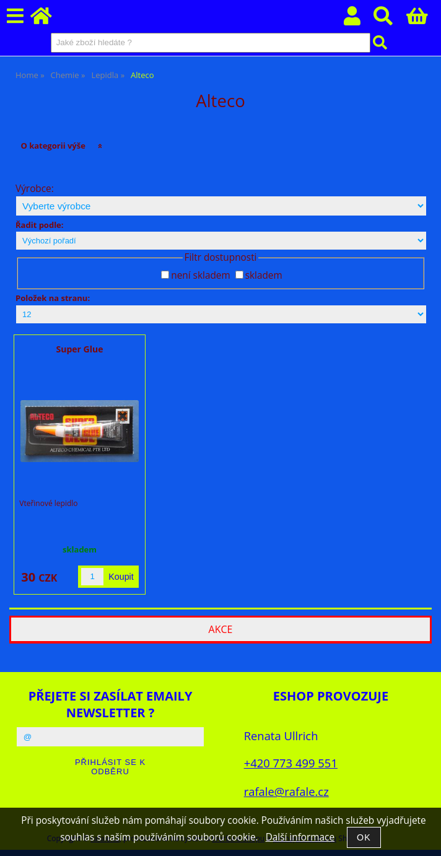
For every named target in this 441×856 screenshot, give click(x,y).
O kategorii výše (52, 145)
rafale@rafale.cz (286, 791)
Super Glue (79, 349)
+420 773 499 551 (291, 763)
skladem (263, 275)
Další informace (300, 837)
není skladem (200, 275)
